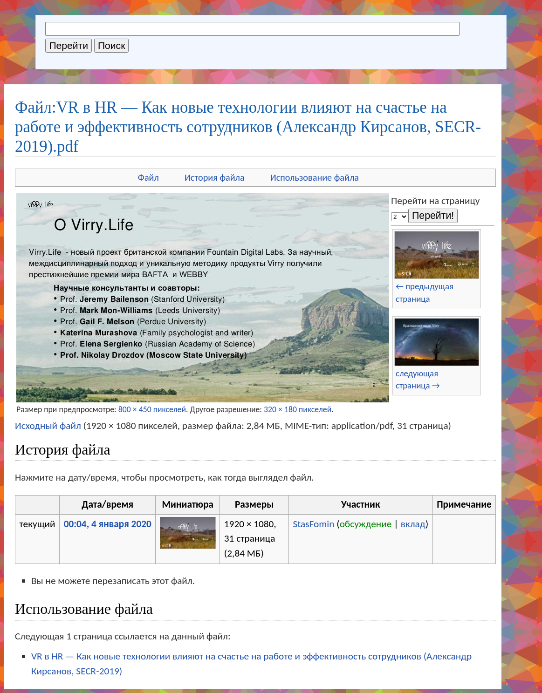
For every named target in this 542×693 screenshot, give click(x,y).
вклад (413, 524)
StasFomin (313, 524)
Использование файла (314, 177)
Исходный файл (48, 426)
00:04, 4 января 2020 (107, 524)
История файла (215, 177)
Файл (148, 177)
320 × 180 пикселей (297, 409)
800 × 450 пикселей (152, 409)
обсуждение (366, 524)
